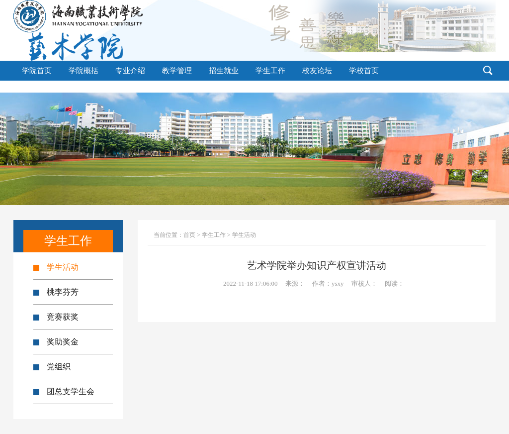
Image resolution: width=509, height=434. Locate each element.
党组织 (52, 366)
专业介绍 (130, 71)
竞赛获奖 (56, 317)
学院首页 (37, 71)
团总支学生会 (63, 391)
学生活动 (56, 267)
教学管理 (177, 71)
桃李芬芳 (56, 292)
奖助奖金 (56, 341)
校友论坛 (317, 71)
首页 (189, 234)
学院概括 (83, 71)
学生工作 (270, 71)
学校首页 (364, 71)
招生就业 (224, 71)
